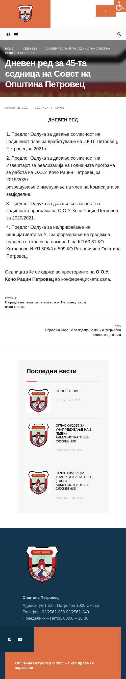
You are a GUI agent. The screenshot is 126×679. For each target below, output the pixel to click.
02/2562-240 (77, 612)
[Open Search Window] (118, 34)
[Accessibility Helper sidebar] (120, 6)
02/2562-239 (53, 612)
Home (9, 48)
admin (59, 107)
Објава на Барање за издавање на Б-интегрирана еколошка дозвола (83, 330)
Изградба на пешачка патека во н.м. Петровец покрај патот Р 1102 (45, 302)
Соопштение (68, 391)
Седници (30, 48)
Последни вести (52, 371)
